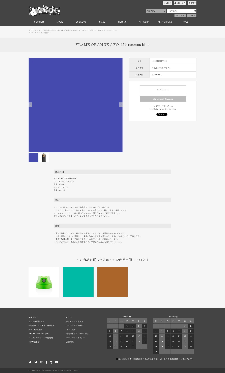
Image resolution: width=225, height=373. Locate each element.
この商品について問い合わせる (163, 109)
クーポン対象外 (43, 33)
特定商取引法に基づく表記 (77, 334)
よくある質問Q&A (36, 321)
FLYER (192, 16)
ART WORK (144, 22)
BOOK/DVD (81, 22)
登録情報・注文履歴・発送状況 (42, 326)
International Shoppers (163, 99)
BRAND (102, 22)
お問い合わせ (34, 342)
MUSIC (60, 22)
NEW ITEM (39, 22)
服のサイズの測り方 (74, 321)
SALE (186, 22)
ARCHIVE (180, 16)
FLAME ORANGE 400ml (67, 30)
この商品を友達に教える (163, 106)
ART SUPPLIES (165, 22)
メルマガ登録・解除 (74, 326)
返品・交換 (71, 330)
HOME (31, 30)
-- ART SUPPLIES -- (46, 30)
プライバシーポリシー (75, 338)
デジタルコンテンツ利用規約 (41, 338)
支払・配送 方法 (35, 330)
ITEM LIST (123, 22)
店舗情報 (70, 342)
